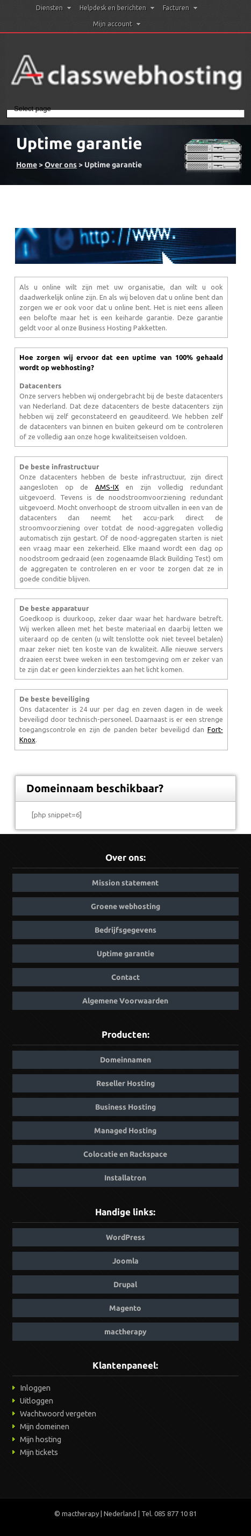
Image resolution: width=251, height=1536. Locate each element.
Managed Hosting (125, 1130)
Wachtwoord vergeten (58, 1413)
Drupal (125, 1284)
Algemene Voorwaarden (125, 1000)
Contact (125, 977)
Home (26, 164)
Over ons (61, 164)
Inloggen (35, 1388)
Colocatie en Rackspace (125, 1154)
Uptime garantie (125, 953)
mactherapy (125, 1331)
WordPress (125, 1237)
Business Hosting (125, 1107)
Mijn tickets (39, 1452)
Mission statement (125, 882)
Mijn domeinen (44, 1426)
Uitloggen (36, 1401)
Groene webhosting (125, 906)
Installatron (125, 1177)
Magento (125, 1308)
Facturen (180, 8)
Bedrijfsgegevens (125, 930)
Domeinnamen (125, 1059)
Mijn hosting (40, 1439)
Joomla (125, 1261)
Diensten (53, 8)
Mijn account (116, 24)
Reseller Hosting (125, 1083)
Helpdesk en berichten (117, 8)
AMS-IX (107, 487)
